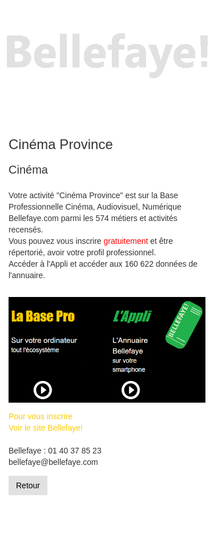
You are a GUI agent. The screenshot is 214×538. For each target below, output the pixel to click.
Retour (28, 485)
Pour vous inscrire (40, 416)
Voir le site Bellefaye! (46, 427)
